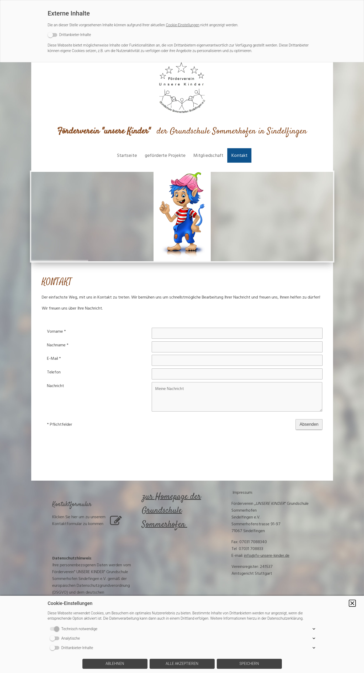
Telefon (54, 372)
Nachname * (57, 345)
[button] (352, 603)
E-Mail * (54, 358)
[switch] (69, 35)
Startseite (127, 155)
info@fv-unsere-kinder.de (266, 555)
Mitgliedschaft (208, 155)
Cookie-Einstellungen (182, 25)
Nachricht (55, 385)
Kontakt (239, 155)
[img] (182, 88)
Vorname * (56, 331)
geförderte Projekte (165, 155)
